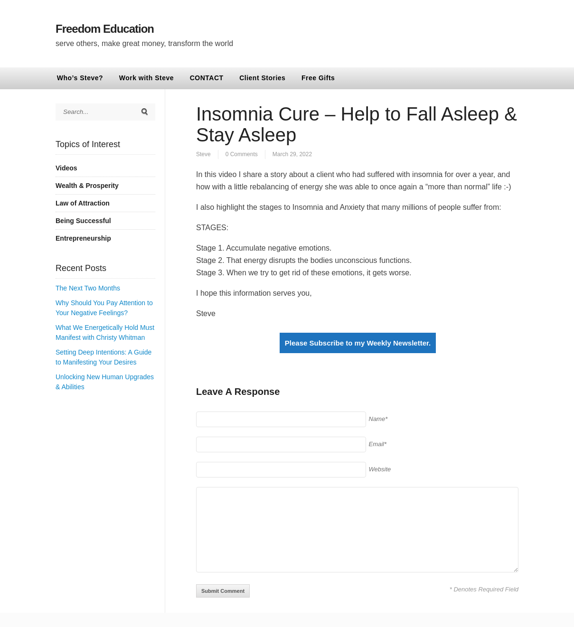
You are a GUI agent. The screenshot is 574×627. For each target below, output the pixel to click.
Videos (66, 168)
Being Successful (83, 221)
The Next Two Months (88, 288)
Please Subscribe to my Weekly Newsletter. (358, 343)
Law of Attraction (83, 203)
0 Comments (242, 154)
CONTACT (207, 78)
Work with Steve (146, 78)
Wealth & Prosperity (87, 185)
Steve (203, 154)
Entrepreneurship (83, 238)
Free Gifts (318, 78)
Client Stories (262, 78)
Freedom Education (105, 28)
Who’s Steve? (80, 78)
